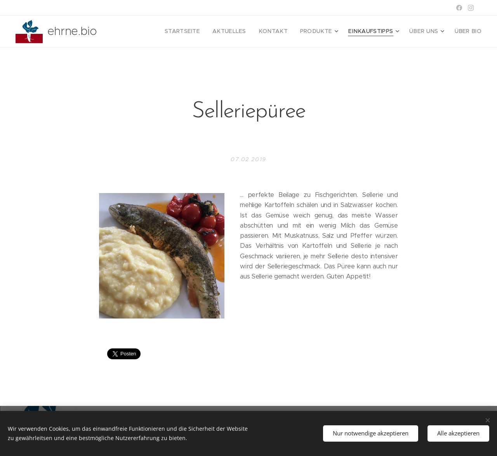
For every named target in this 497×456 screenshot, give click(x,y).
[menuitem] (204, 31)
